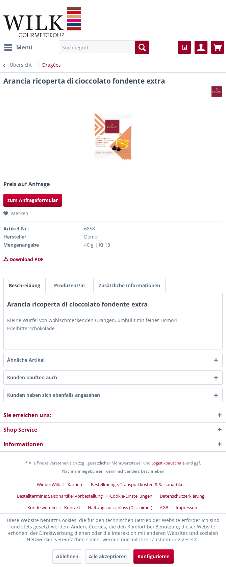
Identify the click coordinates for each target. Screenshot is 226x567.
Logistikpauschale (168, 463)
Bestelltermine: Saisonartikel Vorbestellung (60, 496)
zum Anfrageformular (32, 200)
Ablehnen (67, 556)
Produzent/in (69, 285)
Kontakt (72, 507)
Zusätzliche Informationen (129, 285)
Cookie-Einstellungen (131, 496)
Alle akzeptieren (108, 556)
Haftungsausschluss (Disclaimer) (120, 507)
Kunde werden (42, 507)
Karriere (75, 484)
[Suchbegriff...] (104, 47)
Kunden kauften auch (32, 377)
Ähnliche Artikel (26, 360)
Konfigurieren (153, 556)
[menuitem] (18, 47)
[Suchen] (142, 47)
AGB (164, 507)
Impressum (187, 507)
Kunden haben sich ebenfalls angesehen (53, 395)
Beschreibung (24, 285)
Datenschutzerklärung (182, 496)
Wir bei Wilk (48, 484)
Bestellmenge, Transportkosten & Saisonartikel (137, 484)
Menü (18, 46)
